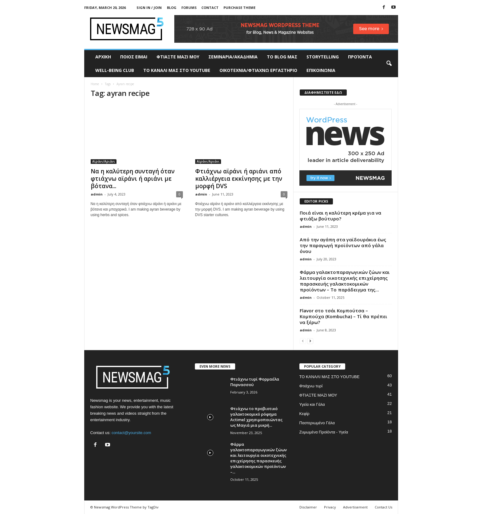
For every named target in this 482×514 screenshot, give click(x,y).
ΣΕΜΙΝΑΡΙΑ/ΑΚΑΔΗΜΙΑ (233, 57)
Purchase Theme (239, 7)
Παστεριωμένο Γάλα (317, 423)
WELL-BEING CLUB (114, 70)
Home (95, 84)
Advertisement (355, 507)
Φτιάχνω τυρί (311, 386)
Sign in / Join (149, 7)
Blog (171, 7)
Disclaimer (308, 507)
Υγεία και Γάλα (312, 404)
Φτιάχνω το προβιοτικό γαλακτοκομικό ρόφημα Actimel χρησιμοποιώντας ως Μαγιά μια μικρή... (256, 417)
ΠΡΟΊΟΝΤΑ (360, 57)
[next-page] (310, 341)
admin (97, 194)
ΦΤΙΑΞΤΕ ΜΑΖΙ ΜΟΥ (177, 57)
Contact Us (383, 507)
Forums (189, 7)
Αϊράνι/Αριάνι (103, 161)
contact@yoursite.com (131, 432)
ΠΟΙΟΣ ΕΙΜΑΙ (133, 57)
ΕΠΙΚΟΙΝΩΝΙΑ (320, 70)
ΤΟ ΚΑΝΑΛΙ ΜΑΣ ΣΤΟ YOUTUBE (176, 70)
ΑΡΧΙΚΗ (103, 57)
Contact (210, 7)
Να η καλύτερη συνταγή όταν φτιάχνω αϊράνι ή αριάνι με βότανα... (133, 178)
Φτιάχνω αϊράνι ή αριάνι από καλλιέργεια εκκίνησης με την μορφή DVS (238, 178)
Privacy (330, 507)
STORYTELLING (322, 57)
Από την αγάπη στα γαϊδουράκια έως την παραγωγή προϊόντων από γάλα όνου (343, 245)
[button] (389, 63)
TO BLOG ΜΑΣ (282, 57)
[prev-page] (303, 341)
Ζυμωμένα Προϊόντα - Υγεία (323, 432)
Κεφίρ (304, 413)
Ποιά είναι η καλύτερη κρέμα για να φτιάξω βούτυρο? (340, 216)
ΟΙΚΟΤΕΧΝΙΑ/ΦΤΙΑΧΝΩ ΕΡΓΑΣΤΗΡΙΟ (258, 70)
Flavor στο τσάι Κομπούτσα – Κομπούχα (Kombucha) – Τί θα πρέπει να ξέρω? (343, 316)
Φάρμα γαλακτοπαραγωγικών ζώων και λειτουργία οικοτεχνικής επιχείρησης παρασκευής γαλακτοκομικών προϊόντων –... (258, 458)
